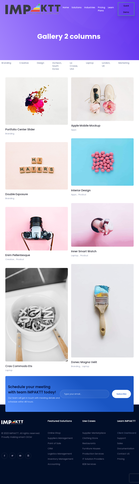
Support (121, 438)
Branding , (76, 366)
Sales (120, 443)
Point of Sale (54, 443)
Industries (89, 7)
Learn (111, 7)
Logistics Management (60, 453)
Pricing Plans (101, 9)
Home (66, 7)
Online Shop (54, 433)
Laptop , (75, 255)
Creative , (10, 259)
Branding (9, 133)
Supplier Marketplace (94, 433)
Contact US (123, 453)
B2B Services (89, 464)
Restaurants (89, 443)
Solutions (77, 7)
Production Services (93, 453)
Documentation (125, 448)
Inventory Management (60, 458)
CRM (50, 448)
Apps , (74, 194)
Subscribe (121, 394)
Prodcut (82, 194)
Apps (73, 129)
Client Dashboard (126, 433)
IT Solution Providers (93, 458)
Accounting (54, 464)
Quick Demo (126, 9)
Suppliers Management (60, 438)
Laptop (85, 366)
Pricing (120, 458)
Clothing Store (90, 438)
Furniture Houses (91, 448)
